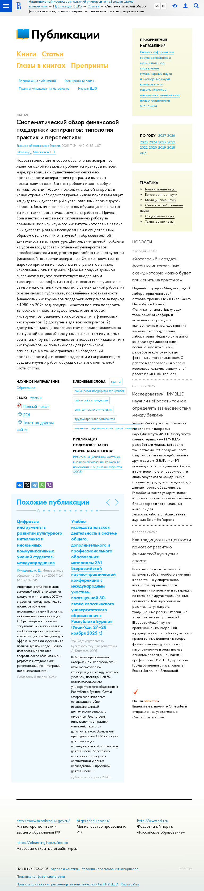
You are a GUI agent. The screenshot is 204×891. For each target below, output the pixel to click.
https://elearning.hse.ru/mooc (42, 842)
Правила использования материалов (44, 88)
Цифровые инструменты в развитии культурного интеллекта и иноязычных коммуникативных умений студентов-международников (39, 541)
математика (149, 95)
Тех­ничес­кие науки (160, 221)
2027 (162, 135)
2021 (144, 147)
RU (157, 6)
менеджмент (170, 95)
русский (35, 398)
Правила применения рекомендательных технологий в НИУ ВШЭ (67, 884)
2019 (162, 147)
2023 (162, 142)
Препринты (89, 65)
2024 (153, 142)
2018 (171, 147)
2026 (171, 135)
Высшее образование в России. (39, 146)
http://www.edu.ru (152, 820)
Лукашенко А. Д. (29, 570)
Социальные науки (160, 216)
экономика (148, 105)
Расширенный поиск (79, 81)
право (145, 100)
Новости (142, 242)
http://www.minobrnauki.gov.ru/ (43, 820)
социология (160, 100)
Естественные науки (161, 194)
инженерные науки (155, 78)
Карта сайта (130, 884)
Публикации (65, 34)
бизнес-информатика (157, 51)
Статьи (52, 54)
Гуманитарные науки (161, 189)
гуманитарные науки (156, 73)
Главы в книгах (41, 65)
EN (163, 6)
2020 (153, 147)
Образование (25, 388)
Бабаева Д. (23, 152)
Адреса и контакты (65, 869)
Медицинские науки (160, 199)
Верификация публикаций (37, 81)
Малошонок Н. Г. (44, 152)
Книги (26, 54)
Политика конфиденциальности (40, 876)
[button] (38, 510)
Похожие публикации (53, 502)
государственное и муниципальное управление (155, 62)
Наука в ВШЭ (87, 88)
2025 (144, 142)
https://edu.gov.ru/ (93, 820)
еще (143, 152)
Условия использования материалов (110, 869)
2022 (171, 142)
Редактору (185, 868)
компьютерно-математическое (153, 87)
